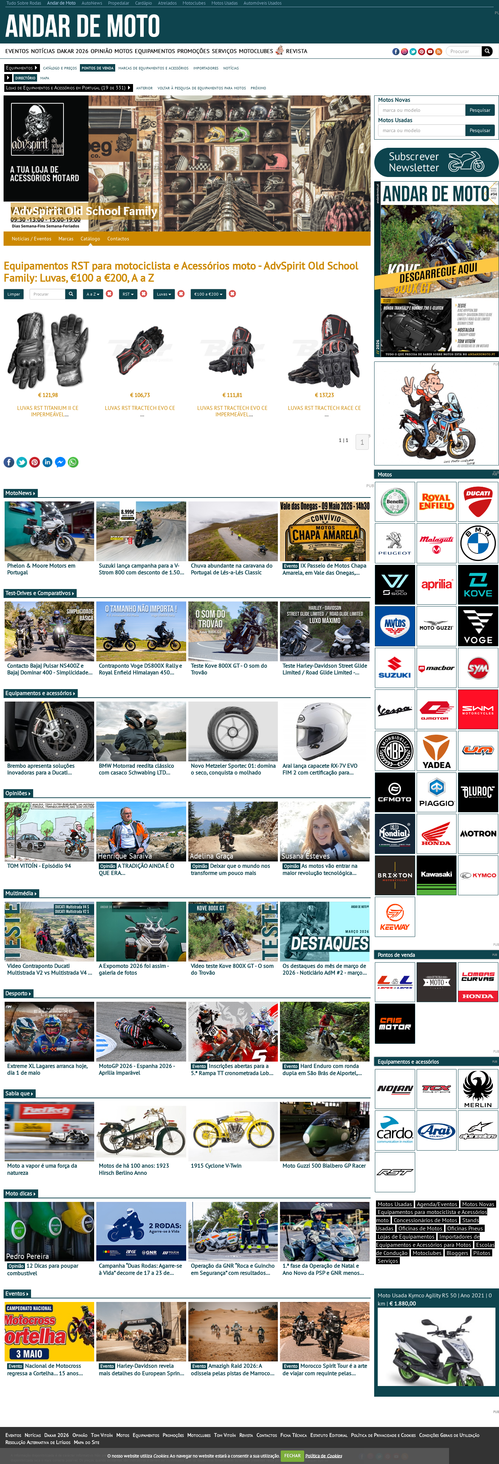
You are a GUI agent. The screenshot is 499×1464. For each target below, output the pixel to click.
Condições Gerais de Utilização (449, 1435)
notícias (231, 67)
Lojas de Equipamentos (406, 1236)
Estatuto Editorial (328, 1435)
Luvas (164, 294)
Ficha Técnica (293, 1435)
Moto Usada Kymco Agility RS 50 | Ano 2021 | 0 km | (436, 1339)
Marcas (65, 238)
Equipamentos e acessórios (40, 693)
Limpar (13, 294)
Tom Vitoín (102, 1435)
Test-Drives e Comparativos (40, 592)
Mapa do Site (86, 1442)
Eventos (17, 50)
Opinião (101, 50)
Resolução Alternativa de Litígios (37, 1442)
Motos (123, 50)
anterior (144, 87)
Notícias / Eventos (31, 238)
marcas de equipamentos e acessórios (153, 67)
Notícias (43, 50)
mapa (44, 77)
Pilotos (481, 1252)
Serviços (224, 50)
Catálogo (90, 238)
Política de (323, 1456)
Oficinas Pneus (465, 1228)
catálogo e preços (60, 67)
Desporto (18, 993)
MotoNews (20, 492)
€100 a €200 (208, 294)
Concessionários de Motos (425, 1220)
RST (128, 294)
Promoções (193, 50)
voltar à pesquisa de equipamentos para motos (202, 87)
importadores (205, 67)
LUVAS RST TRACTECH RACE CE (324, 408)
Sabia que (19, 1093)
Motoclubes (256, 50)
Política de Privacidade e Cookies (383, 1435)
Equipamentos (155, 50)
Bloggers (457, 1252)
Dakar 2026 (72, 50)
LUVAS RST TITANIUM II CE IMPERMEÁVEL (47, 411)
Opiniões (18, 793)
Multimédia (21, 893)
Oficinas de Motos (420, 1228)
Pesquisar (480, 110)
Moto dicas (20, 1193)
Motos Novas (478, 1204)
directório (25, 77)
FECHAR (292, 1456)
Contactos (118, 238)
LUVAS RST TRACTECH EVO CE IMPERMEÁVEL (232, 411)
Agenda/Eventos (437, 1204)
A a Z (93, 294)
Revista (296, 50)
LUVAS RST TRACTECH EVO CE (140, 408)
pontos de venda (97, 67)
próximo (258, 87)
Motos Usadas (395, 1204)
